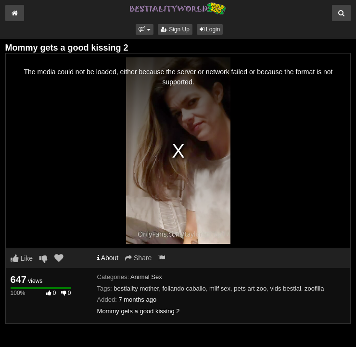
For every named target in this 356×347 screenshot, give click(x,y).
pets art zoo (250, 288)
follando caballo (183, 288)
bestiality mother (136, 288)
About (108, 258)
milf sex (219, 288)
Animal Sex (146, 276)
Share (138, 258)
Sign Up (175, 29)
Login (210, 29)
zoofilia (314, 288)
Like (22, 258)
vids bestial (285, 288)
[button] (144, 29)
